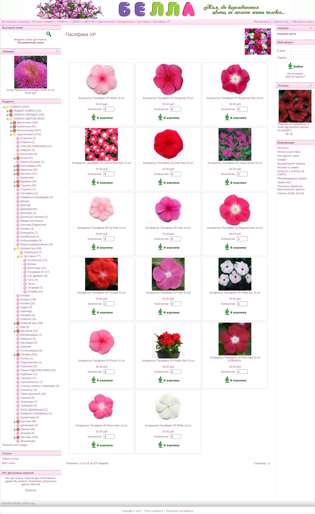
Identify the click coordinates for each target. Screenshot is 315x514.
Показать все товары (15, 445)
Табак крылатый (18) (33, 393)
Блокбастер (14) (37, 260)
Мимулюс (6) (28, 338)
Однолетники (106, 21)
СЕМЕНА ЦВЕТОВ (82, 21)
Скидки (281, 159)
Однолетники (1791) (29, 134)
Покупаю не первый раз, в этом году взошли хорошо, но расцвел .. (293, 127)
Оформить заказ (302, 21)
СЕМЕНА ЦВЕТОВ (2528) (28, 118)
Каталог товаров (43, 21)
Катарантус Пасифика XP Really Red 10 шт (168, 360)
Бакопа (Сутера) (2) (32, 161)
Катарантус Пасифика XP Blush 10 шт (102, 98)
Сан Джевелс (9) (37, 275)
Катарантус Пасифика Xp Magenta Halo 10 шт (235, 227)
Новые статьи (10, 458)
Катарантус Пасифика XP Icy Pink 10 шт (101, 227)
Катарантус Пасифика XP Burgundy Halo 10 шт (234, 98)
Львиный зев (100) (31, 323)
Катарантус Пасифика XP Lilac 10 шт (168, 227)
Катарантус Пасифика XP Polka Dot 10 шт (235, 292)
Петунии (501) (28, 354)
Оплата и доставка (288, 151)
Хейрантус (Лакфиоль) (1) (36, 413)
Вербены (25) (28, 181)
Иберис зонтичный (31, 220)
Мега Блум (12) (36, 268)
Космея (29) (27, 303)
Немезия (25, 346)
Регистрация (295, 73)
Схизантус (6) (28, 389)
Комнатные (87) (26, 126)
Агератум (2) (28, 138)
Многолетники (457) (29, 130)
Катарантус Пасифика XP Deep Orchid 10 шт (235, 162)
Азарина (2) (27, 142)
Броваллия (27, 177)
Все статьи (8, 463)
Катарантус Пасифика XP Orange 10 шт (101, 292)
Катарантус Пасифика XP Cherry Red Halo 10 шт (101, 162)
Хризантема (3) (29, 417)
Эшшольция (27, 441)
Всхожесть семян (287, 167)
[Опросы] (30, 490)
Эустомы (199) (29, 437)
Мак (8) (24, 327)
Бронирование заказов (291, 163)
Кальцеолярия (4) (31, 240)
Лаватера (26, 311)
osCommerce (186, 510)
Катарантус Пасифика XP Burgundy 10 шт (168, 98)
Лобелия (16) (28, 319)
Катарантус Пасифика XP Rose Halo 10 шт (102, 425)
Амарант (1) (27, 150)
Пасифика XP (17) (38, 271)
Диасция (25, 205)
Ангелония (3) (28, 154)
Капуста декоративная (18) (36, 244)
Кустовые (143, 21)
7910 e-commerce (153, 510)
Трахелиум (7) (28, 401)
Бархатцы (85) (29, 169)
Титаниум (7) (35, 287)
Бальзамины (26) (30, 165)
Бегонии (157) (28, 173)
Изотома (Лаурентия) (33, 224)
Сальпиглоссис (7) (31, 382)
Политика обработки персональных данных (291, 188)
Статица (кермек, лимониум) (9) (39, 386)
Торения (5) (27, 397)
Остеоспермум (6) (31, 350)
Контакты (283, 147)
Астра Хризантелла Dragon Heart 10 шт (31, 90)
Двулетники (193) (27, 122)
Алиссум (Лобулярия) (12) (36, 146)
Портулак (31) (28, 366)
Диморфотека (28, 209)
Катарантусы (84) (30, 248)
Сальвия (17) (28, 378)
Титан (30, 283)
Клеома (25, 295)
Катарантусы (125, 21)
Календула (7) (28, 232)
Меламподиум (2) (31, 334)
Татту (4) (32, 279)
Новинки (8, 51)
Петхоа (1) (26, 358)
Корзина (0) (281, 21)
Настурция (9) (28, 342)
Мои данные (262, 21)
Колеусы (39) (28, 299)
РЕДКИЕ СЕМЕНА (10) (27, 110)
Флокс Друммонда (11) (34, 409)
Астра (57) (26, 157)
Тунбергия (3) (28, 405)
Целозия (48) (28, 421)
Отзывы (283, 85)
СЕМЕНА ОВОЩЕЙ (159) (28, 114)
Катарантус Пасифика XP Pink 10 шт (168, 292)
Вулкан (31, 264)
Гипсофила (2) (29, 193)
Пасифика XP (161, 21)
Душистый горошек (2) (34, 216)
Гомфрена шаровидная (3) (36, 197)
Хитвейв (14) (35, 291)
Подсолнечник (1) (31, 362)
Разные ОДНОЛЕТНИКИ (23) (38, 370)
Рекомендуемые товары (292, 178)
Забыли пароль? (295, 76)
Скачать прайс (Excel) (290, 193)
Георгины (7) (28, 189)
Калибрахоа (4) (29, 236)
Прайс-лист (284, 182)
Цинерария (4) (29, 425)
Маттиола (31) (29, 330)
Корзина (283, 28)
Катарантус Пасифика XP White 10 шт (168, 425)
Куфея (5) (26, 307)
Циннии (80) (27, 429)
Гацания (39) (28, 185)
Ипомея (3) (27, 228)
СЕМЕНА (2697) (19, 106)
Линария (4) (27, 315)
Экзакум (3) (27, 433)
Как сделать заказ (288, 155)
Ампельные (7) (33, 252)
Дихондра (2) (28, 213)
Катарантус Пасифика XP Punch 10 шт (101, 360)
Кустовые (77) (32, 256)
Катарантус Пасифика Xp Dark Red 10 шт (168, 162)
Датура (24, 201)
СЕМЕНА (62, 21)
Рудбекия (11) (28, 374)
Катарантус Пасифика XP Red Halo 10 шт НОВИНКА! (235, 359)
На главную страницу (16, 21)
